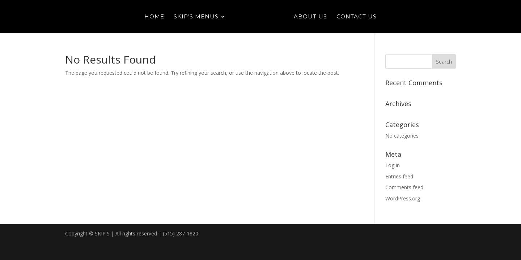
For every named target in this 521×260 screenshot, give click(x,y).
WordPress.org (402, 198)
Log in (392, 165)
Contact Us (356, 17)
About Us (310, 17)
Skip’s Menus (196, 17)
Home (154, 17)
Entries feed (399, 176)
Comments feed (404, 187)
